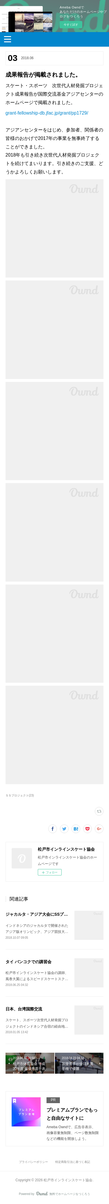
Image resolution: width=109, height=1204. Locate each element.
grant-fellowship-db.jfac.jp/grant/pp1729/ (47, 112)
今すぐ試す (71, 24)
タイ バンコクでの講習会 (28, 961)
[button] (7, 38)
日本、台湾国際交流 (24, 1009)
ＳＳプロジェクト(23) (20, 795)
